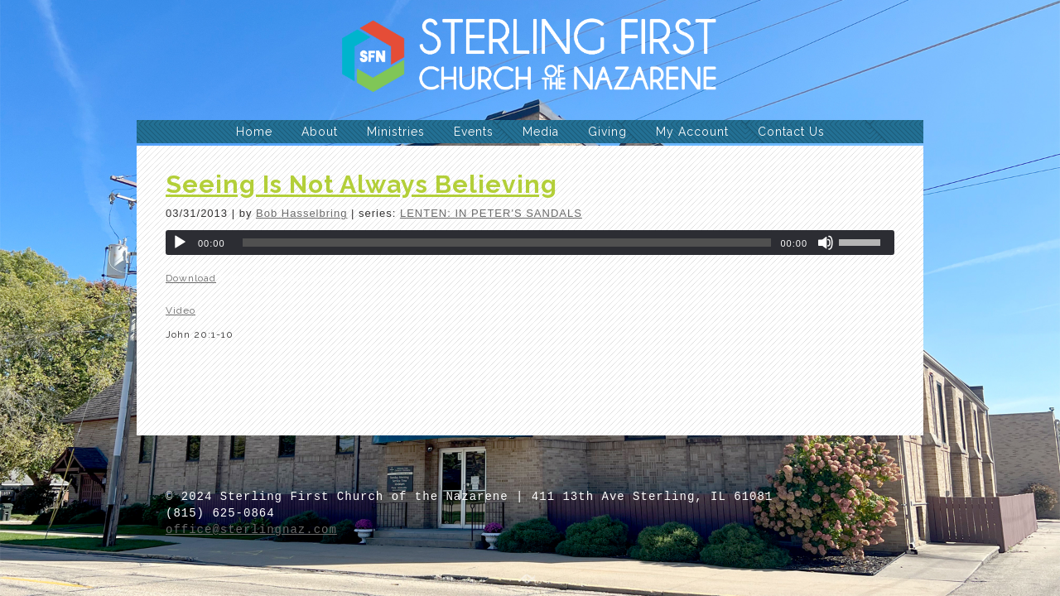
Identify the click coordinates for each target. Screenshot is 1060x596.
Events (474, 131)
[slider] (507, 242)
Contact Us (791, 131)
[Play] (179, 242)
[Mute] (825, 242)
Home (254, 131)
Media (541, 131)
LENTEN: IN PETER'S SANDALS (491, 213)
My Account (692, 131)
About (319, 131)
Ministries (396, 131)
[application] (530, 242)
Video (180, 310)
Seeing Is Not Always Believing (361, 184)
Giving (607, 131)
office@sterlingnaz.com (251, 529)
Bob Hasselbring (301, 213)
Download (191, 278)
